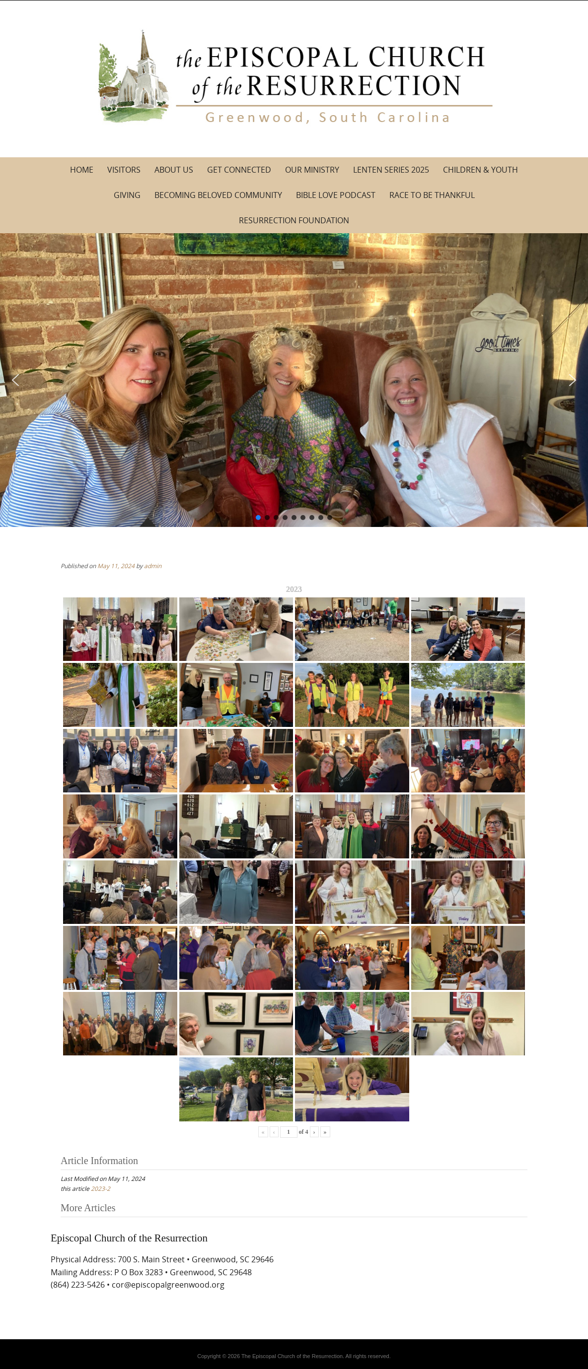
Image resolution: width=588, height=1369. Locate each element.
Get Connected (239, 169)
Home (81, 169)
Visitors (124, 169)
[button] (15, 380)
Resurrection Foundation (294, 220)
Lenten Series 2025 (391, 169)
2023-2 (100, 1188)
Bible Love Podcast (335, 195)
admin (152, 566)
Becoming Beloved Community (218, 195)
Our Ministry (312, 169)
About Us (173, 169)
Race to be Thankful (432, 195)
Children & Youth (480, 169)
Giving (127, 195)
